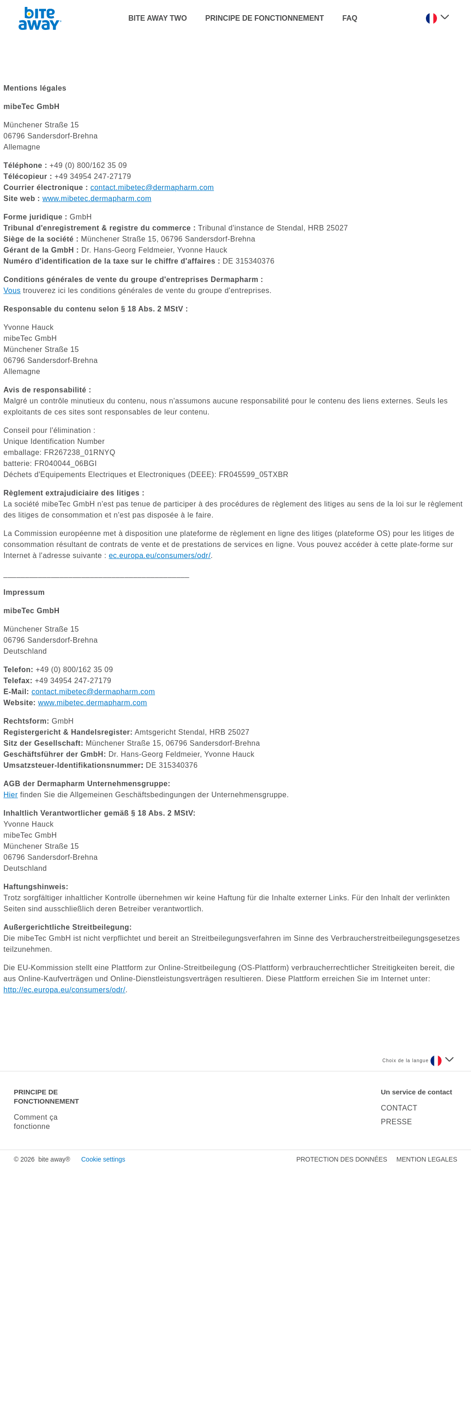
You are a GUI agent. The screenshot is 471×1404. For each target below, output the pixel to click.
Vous (12, 526)
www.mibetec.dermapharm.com (96, 434)
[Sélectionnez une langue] (437, 18)
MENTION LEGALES (426, 1394)
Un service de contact (416, 1327)
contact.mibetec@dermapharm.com (152, 423)
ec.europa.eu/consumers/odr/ (160, 791)
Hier (11, 1030)
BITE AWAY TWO (157, 18)
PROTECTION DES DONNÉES (341, 1394)
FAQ (349, 18)
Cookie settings (103, 1394)
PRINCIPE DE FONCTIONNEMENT (264, 18)
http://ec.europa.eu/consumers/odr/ (65, 1225)
